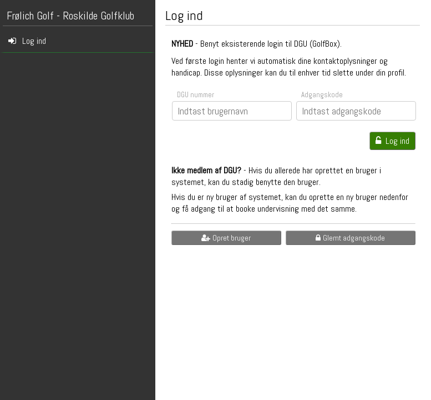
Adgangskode (322, 94)
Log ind (392, 141)
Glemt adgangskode (350, 238)
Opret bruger (226, 238)
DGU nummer (195, 94)
